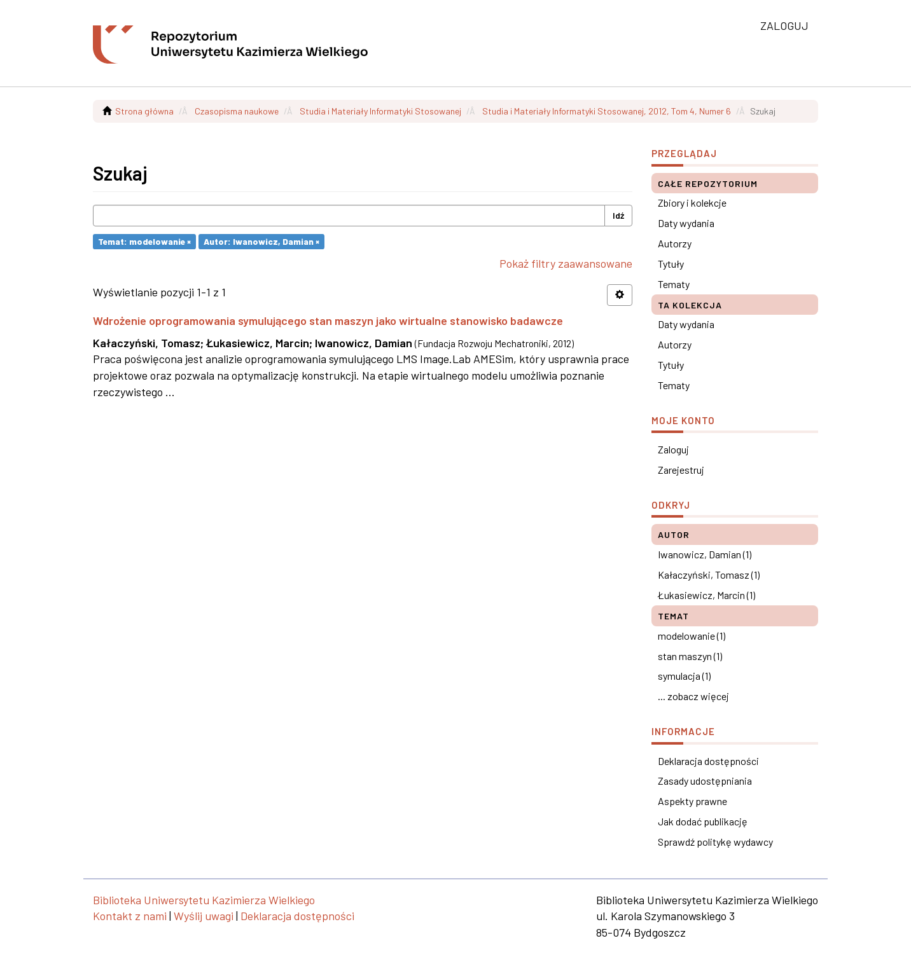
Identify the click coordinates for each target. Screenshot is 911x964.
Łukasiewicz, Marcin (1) (706, 595)
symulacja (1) (684, 676)
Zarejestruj (681, 470)
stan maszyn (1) (690, 656)
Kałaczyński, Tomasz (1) (709, 574)
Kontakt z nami (130, 916)
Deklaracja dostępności (708, 761)
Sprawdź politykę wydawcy (715, 842)
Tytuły (671, 264)
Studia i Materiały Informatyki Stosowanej (380, 111)
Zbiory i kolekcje (692, 202)
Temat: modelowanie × (144, 241)
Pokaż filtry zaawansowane (565, 263)
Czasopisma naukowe (237, 111)
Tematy (674, 284)
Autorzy (675, 243)
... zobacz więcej (693, 696)
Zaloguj (673, 449)
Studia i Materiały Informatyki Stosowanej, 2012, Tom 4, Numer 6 (606, 111)
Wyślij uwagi (203, 916)
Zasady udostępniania (705, 781)
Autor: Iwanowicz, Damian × (261, 241)
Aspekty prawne (692, 801)
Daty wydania (686, 223)
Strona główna (144, 111)
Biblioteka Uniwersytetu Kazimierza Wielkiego (204, 900)
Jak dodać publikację (703, 821)
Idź (618, 215)
